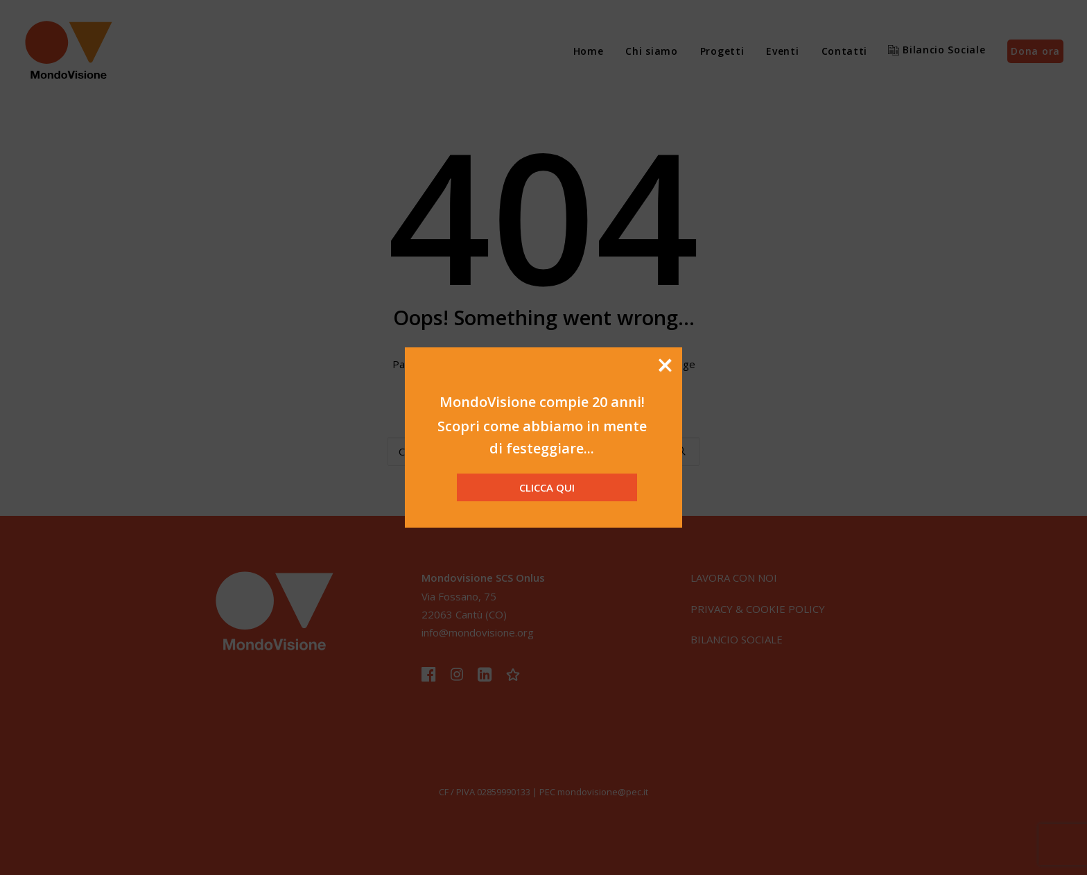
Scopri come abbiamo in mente (542, 426)
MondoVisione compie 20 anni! (542, 401)
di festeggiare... (541, 448)
